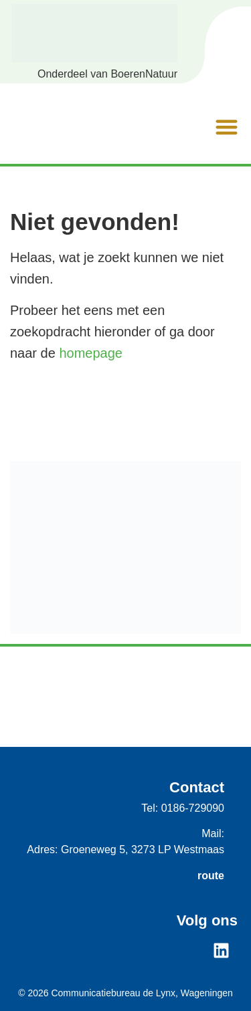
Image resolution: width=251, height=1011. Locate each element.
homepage (90, 353)
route (210, 875)
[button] (227, 128)
